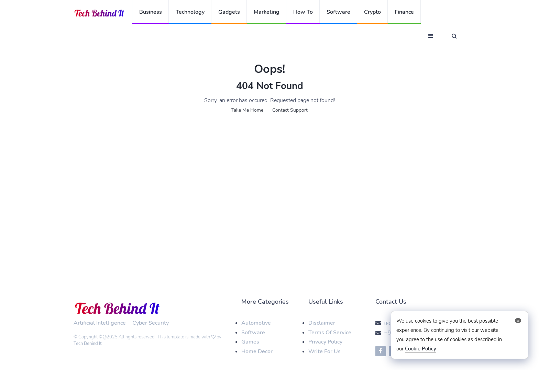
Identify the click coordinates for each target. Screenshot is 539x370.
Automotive (256, 323)
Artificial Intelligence (100, 323)
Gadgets (229, 12)
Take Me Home (247, 110)
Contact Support (290, 110)
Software (338, 12)
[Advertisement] (269, 178)
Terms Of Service (329, 332)
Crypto (372, 12)
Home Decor (257, 351)
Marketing (266, 12)
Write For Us (324, 351)
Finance (404, 12)
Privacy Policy (325, 342)
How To (303, 12)
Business (150, 12)
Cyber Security (150, 323)
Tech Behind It (88, 343)
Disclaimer (321, 323)
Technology (190, 12)
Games (250, 342)
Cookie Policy (420, 348)
